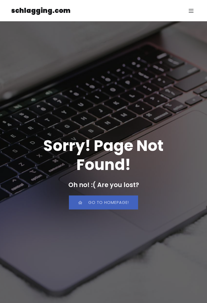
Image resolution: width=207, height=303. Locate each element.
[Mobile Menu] (191, 10)
